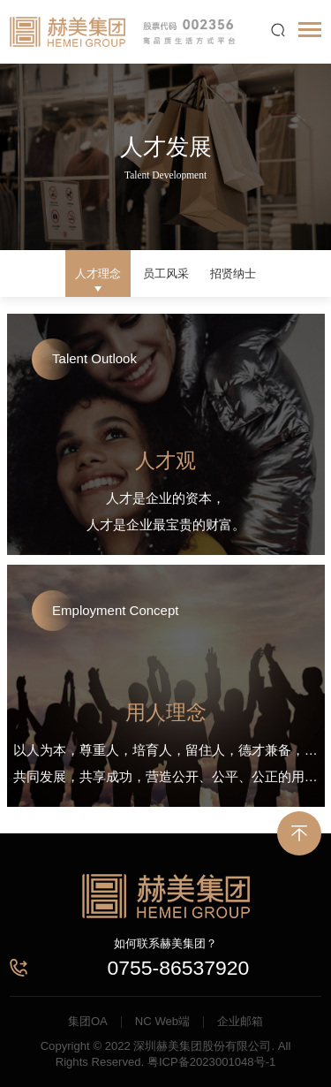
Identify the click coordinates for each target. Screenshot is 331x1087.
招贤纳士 (233, 273)
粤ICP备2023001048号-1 (211, 1061)
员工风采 (166, 273)
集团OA (88, 1021)
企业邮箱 (240, 1021)
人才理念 (98, 273)
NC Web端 (162, 1021)
